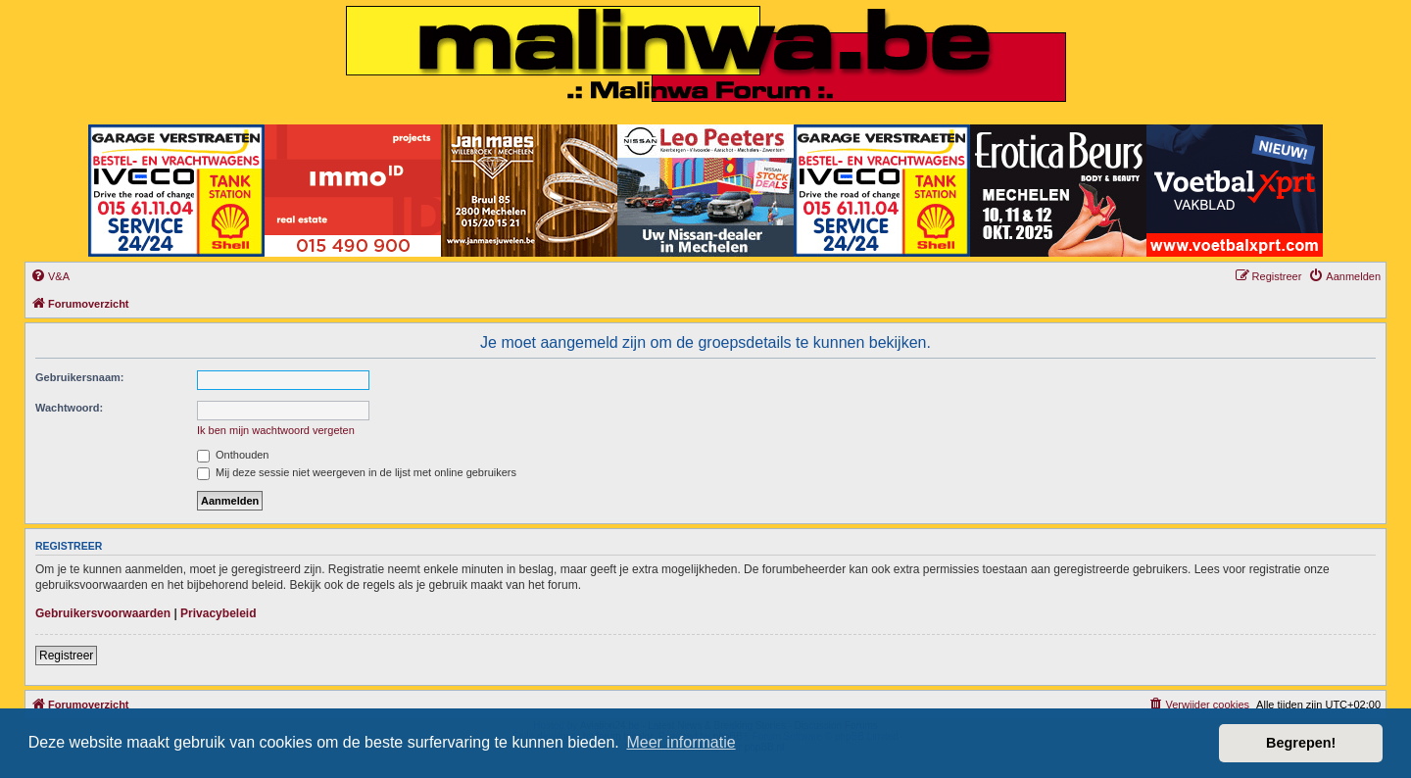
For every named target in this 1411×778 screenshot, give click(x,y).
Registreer (66, 655)
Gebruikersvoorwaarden (102, 613)
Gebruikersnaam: (79, 377)
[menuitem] (50, 276)
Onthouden (233, 455)
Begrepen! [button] (1301, 743)
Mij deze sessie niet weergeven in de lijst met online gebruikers (356, 472)
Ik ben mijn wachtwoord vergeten (276, 430)
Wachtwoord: (69, 407)
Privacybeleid (218, 613)
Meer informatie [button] (680, 742)
